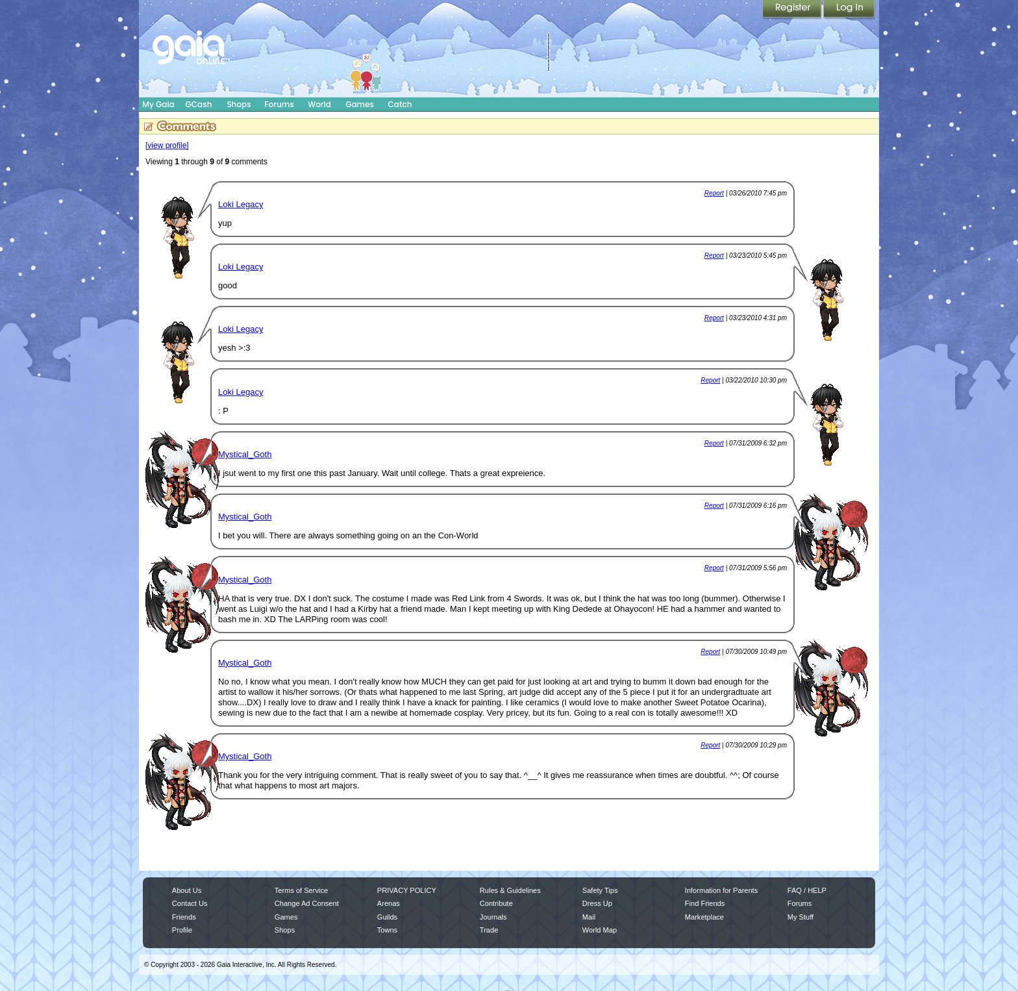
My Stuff (800, 917)
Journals (493, 917)
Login (849, 9)
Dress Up (597, 903)
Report (714, 193)
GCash (199, 104)
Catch (400, 104)
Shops (239, 104)
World (319, 104)
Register (792, 9)
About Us (186, 890)
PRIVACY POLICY (406, 890)
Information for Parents (721, 890)
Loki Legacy (240, 204)
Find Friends (705, 903)
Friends (184, 917)
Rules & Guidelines (510, 890)
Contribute (496, 903)
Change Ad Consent (307, 903)
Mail (588, 917)
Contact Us (190, 903)
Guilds (387, 917)
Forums (278, 104)
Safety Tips (600, 890)
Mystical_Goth (244, 454)
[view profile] (167, 145)
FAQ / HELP (807, 890)
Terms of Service (301, 890)
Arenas (388, 903)
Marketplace (704, 917)
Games (359, 104)
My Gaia (158, 104)
